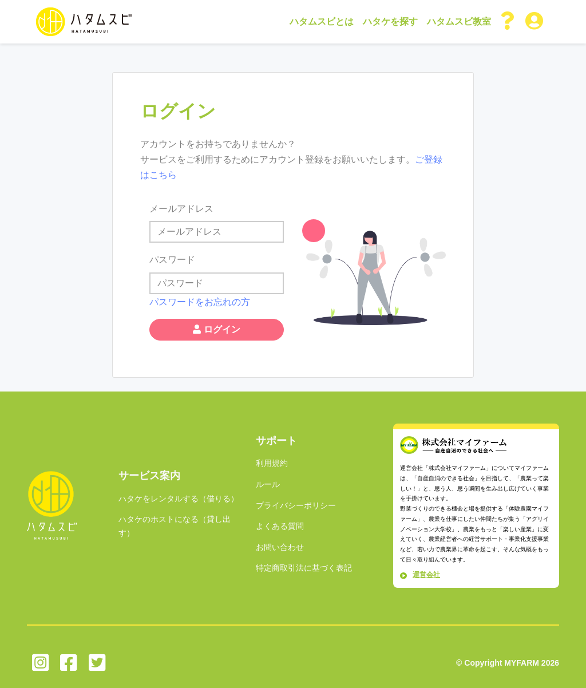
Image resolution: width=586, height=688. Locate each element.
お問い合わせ (280, 547)
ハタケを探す (390, 21)
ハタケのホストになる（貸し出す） (174, 526)
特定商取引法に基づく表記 (304, 567)
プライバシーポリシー (296, 505)
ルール (268, 484)
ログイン (216, 329)
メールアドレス (181, 208)
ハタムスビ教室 (459, 21)
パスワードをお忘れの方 (199, 302)
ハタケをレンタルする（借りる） (178, 498)
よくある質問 (280, 526)
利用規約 (272, 463)
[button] (508, 22)
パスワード (172, 259)
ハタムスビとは (322, 21)
